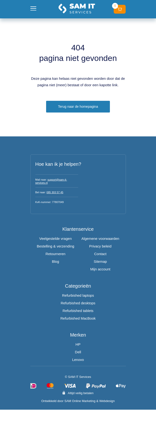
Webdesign (107, 401)
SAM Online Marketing (80, 401)
